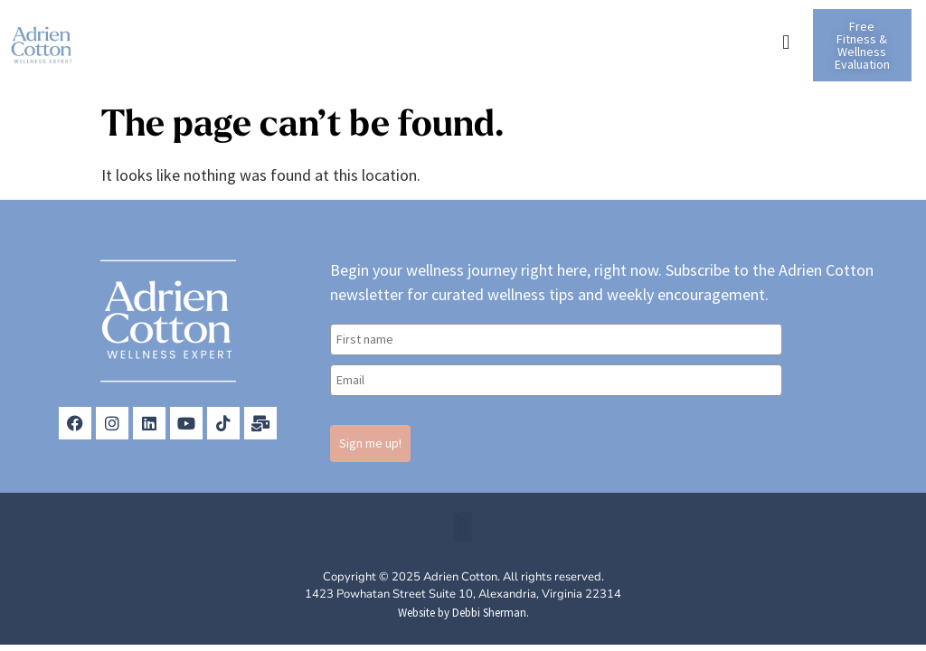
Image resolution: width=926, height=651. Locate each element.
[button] (786, 42)
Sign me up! (370, 443)
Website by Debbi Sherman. (463, 612)
